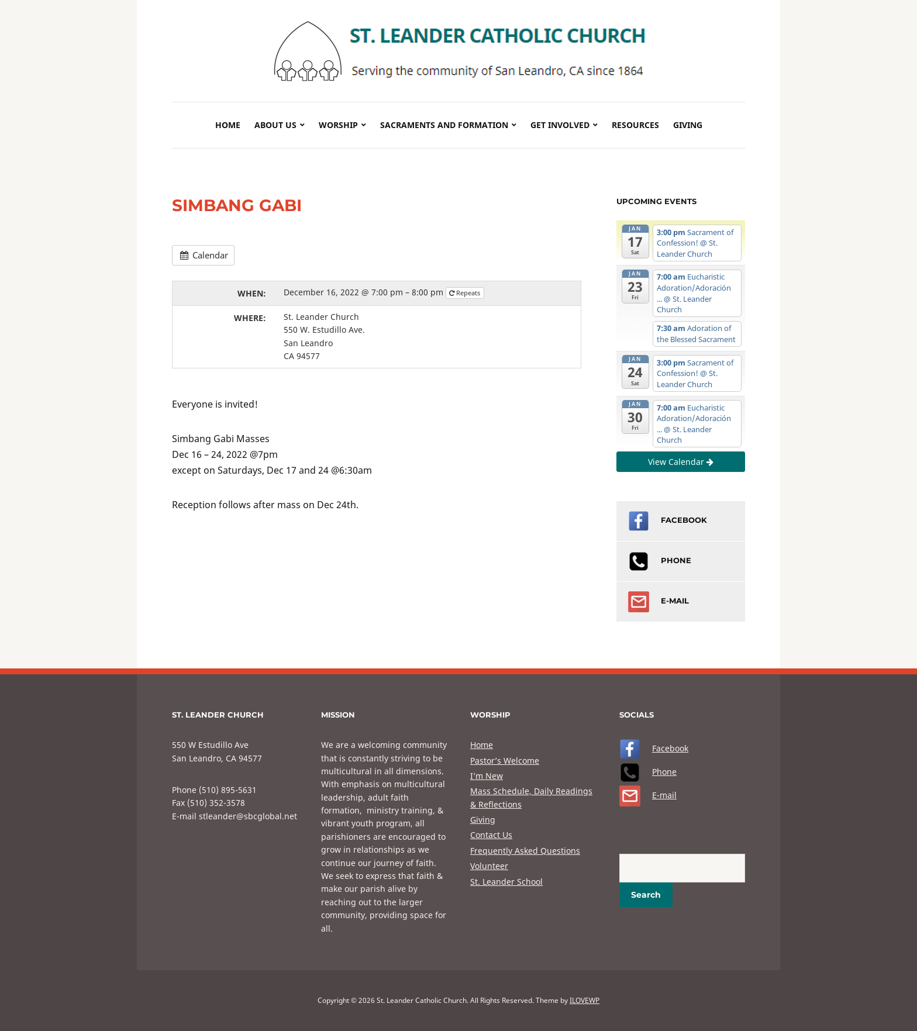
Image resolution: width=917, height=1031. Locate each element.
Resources (635, 124)
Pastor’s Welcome (504, 760)
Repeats (465, 292)
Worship (338, 124)
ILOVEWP (584, 1000)
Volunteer (489, 865)
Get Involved (560, 124)
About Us (275, 124)
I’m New (486, 775)
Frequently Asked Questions (525, 850)
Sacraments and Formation (444, 124)
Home (227, 124)
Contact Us (491, 834)
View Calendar (680, 461)
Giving (687, 124)
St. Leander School (506, 881)
